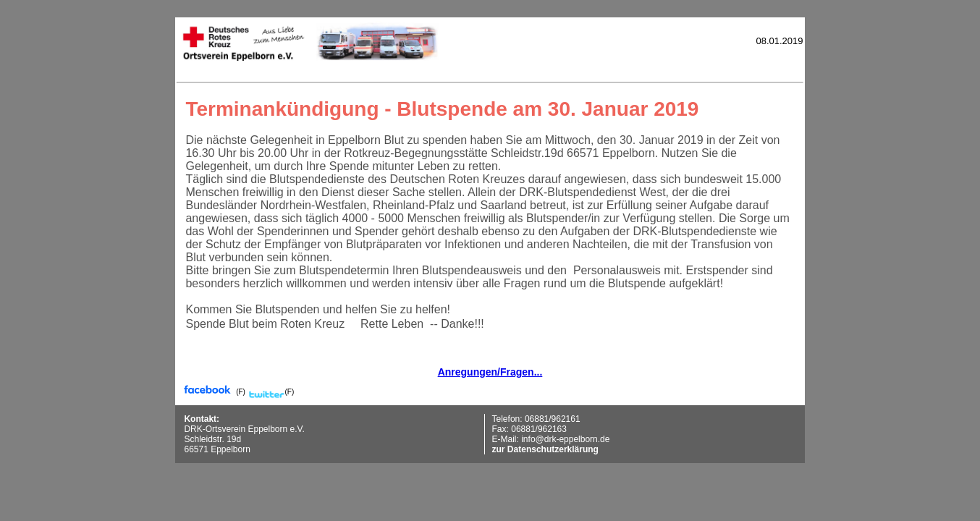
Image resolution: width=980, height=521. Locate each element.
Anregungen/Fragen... (490, 372)
